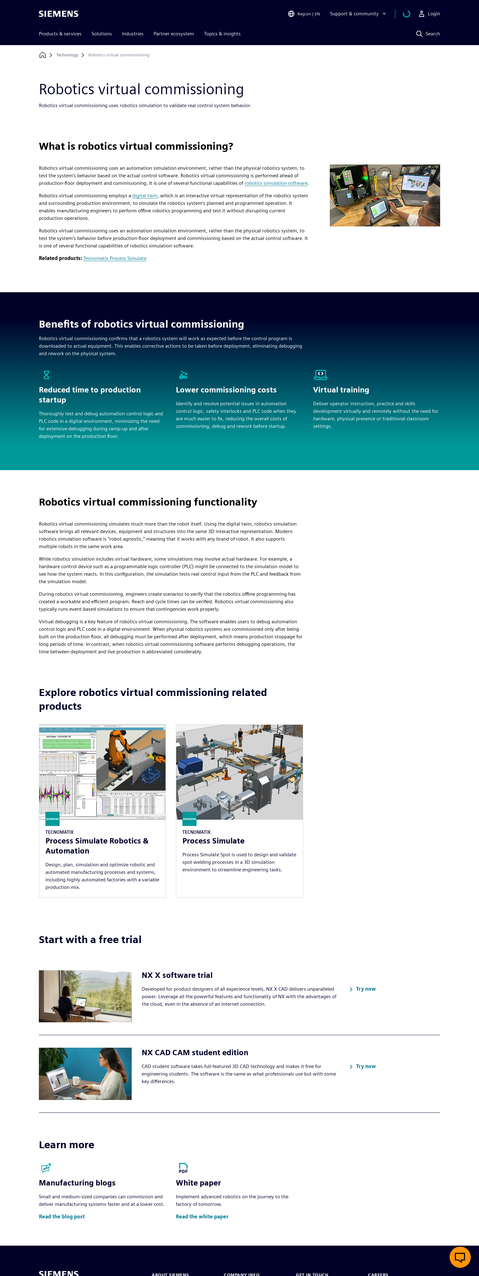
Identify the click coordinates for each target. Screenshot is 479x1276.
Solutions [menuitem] (102, 34)
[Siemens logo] (58, 14)
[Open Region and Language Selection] (311, 14)
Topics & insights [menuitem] (222, 34)
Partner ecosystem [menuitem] (174, 34)
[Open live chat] (460, 1257)
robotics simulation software (276, 183)
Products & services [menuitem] (60, 34)
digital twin (144, 196)
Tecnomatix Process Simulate (114, 258)
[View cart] (410, 13)
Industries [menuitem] (133, 34)
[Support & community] (366, 14)
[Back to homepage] (42, 55)
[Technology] (67, 55)
